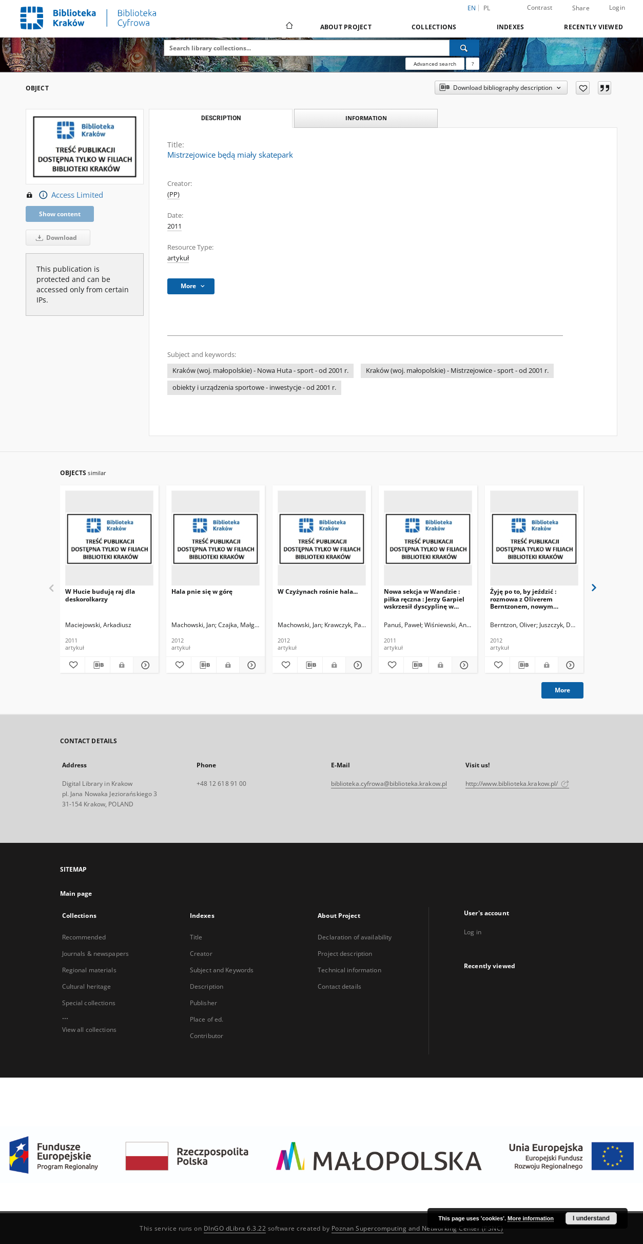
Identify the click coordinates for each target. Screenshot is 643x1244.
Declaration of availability (355, 937)
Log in (472, 932)
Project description (345, 953)
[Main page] (288, 26)
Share (581, 8)
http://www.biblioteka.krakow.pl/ (517, 783)
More (562, 690)
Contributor (206, 1035)
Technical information (349, 970)
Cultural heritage (86, 986)
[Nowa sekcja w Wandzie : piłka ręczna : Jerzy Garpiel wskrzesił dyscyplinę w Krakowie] (428, 538)
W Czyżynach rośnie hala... (318, 591)
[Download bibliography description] (97, 665)
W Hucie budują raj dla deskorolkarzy (100, 595)
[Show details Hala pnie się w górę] (250, 665)
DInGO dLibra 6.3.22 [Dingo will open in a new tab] (235, 1228)
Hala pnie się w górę (201, 591)
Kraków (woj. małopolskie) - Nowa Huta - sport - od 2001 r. (260, 370)
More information (531, 1218)
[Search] (464, 48)
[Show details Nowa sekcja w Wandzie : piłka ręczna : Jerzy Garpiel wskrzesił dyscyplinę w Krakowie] (463, 665)
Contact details (339, 986)
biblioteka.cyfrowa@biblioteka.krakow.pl (389, 783)
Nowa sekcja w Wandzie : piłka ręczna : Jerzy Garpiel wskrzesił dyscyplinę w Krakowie (424, 598)
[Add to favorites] (583, 88)
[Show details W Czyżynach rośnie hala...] (356, 665)
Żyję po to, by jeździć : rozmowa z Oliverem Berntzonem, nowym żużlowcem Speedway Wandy (523, 598)
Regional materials (89, 970)
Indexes (510, 27)
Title (196, 937)
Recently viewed (593, 27)
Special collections (88, 1002)
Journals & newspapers (95, 953)
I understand (591, 1218)
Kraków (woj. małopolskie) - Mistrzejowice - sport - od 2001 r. (457, 370)
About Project (346, 27)
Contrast (540, 7)
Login (617, 7)
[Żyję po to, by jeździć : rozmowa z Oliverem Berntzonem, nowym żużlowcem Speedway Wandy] (534, 538)
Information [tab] (366, 118)
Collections (434, 27)
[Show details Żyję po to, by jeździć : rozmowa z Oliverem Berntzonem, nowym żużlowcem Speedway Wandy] (569, 665)
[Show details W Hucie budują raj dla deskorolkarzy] (144, 665)
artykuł (178, 258)
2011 (174, 226)
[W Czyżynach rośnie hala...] (321, 538)
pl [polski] (487, 8)
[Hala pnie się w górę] (215, 538)
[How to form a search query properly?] (472, 64)
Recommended (84, 937)
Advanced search (435, 63)
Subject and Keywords (222, 970)
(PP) (173, 194)
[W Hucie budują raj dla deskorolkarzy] (109, 538)
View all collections (89, 1029)
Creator (201, 953)
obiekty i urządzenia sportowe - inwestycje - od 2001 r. (254, 387)
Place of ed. (206, 1019)
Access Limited (64, 195)
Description (206, 986)
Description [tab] (221, 118)
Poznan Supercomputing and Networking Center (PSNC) (417, 1228)
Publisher (203, 1002)
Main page (76, 893)
